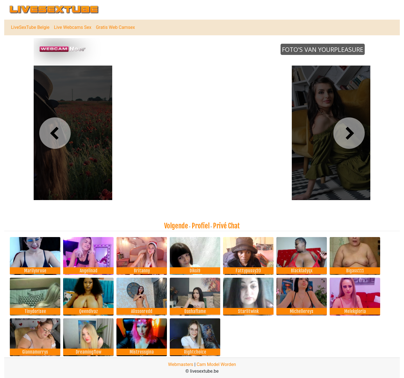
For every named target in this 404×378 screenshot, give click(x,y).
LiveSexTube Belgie (30, 27)
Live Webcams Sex (72, 27)
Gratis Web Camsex (115, 27)
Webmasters (180, 364)
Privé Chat (226, 226)
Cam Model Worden (216, 364)
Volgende (176, 226)
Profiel (201, 226)
